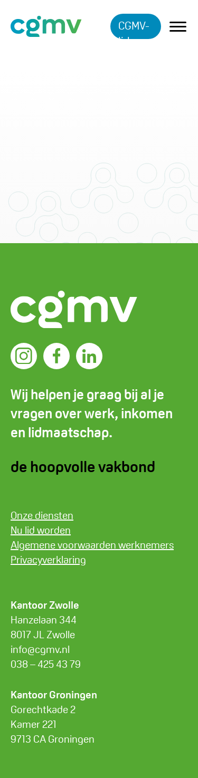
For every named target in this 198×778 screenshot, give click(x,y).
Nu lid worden (41, 530)
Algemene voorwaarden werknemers (92, 545)
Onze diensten (42, 515)
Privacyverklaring (48, 559)
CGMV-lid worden (135, 28)
